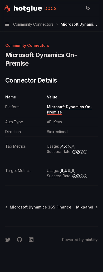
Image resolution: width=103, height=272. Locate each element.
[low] (67, 146)
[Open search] (78, 8)
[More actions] (96, 8)
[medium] (79, 151)
